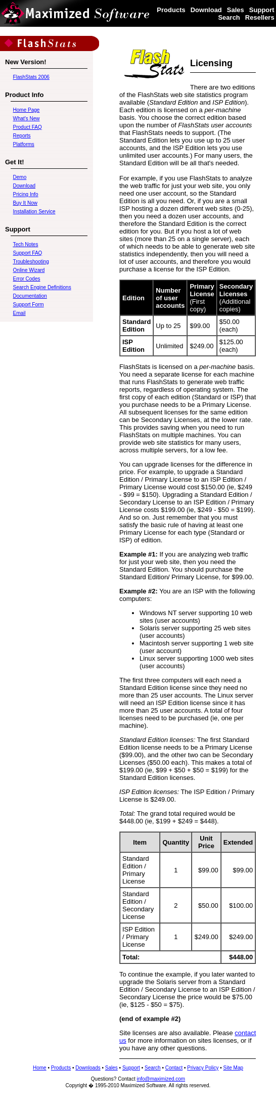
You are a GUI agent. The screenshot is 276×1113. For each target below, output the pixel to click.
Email (19, 313)
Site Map (233, 1068)
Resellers (259, 17)
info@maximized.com (160, 1079)
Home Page (26, 110)
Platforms (23, 144)
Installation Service (34, 211)
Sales (235, 10)
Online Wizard (29, 270)
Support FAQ (27, 253)
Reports (22, 135)
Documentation (30, 296)
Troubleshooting (31, 261)
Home (40, 1068)
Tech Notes (25, 244)
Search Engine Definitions (42, 287)
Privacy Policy (202, 1068)
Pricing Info (25, 194)
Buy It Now (25, 203)
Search (229, 17)
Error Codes (26, 279)
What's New (26, 118)
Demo (20, 177)
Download (206, 10)
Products (171, 10)
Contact (173, 1068)
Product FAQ (27, 127)
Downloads (87, 1068)
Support (261, 10)
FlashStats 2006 (31, 77)
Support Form (28, 304)
